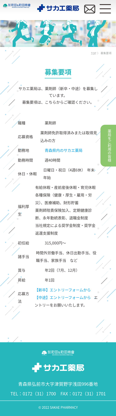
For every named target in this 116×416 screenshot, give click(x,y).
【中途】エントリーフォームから (63, 297)
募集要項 (106, 52)
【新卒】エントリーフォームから (63, 289)
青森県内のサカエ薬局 (63, 150)
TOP (93, 52)
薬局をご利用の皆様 (109, 145)
